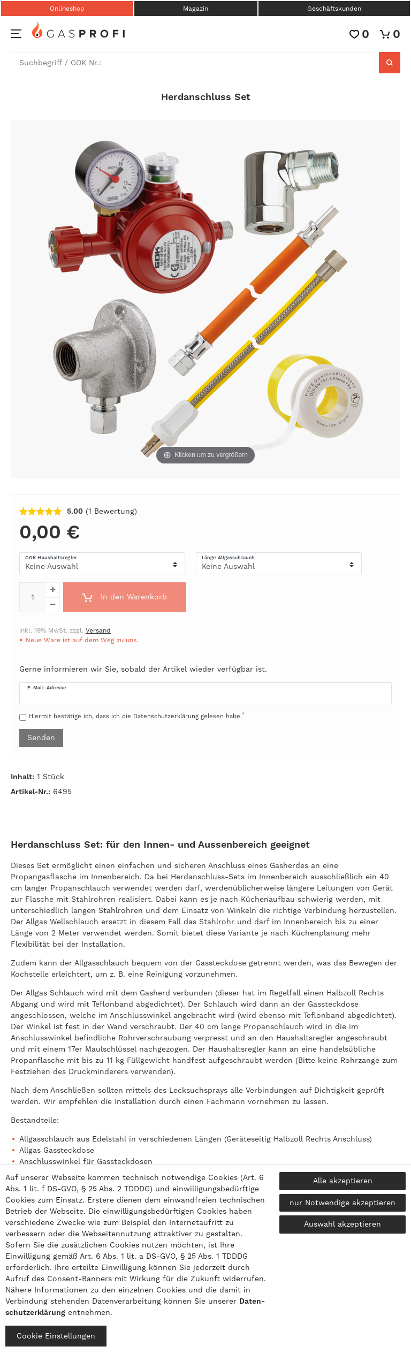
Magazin (195, 8)
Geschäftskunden (334, 8)
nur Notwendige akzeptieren (342, 1202)
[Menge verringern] (52, 604)
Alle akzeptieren (342, 1180)
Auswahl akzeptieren (342, 1224)
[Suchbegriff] (195, 62)
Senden (41, 737)
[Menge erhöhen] (52, 589)
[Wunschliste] (359, 34)
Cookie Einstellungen (56, 1336)
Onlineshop (67, 8)
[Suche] (389, 62)
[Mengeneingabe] (32, 597)
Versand (98, 630)
